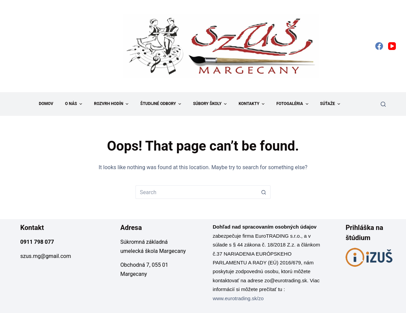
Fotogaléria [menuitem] (293, 104)
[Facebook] (379, 46)
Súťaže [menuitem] (331, 104)
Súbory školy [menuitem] (210, 104)
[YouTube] (392, 46)
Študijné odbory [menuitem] (161, 104)
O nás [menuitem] (74, 104)
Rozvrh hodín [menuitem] (112, 104)
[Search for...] (196, 192)
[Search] (383, 104)
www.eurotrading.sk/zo (238, 298)
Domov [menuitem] (46, 103)
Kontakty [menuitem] (252, 104)
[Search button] (264, 192)
